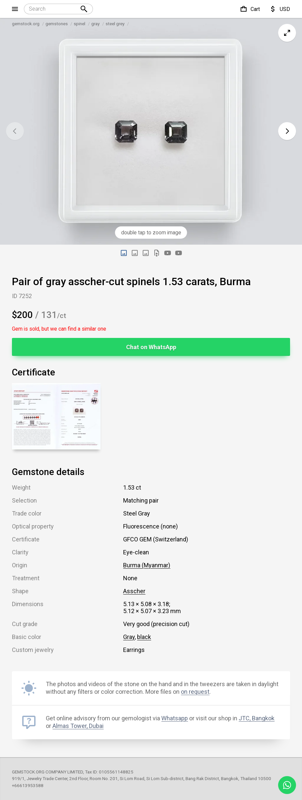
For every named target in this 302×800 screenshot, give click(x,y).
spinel (79, 23)
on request (195, 691)
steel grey (115, 23)
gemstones (56, 23)
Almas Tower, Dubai (78, 725)
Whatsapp (174, 718)
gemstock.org (25, 23)
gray (95, 23)
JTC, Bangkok (256, 718)
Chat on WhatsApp (151, 347)
